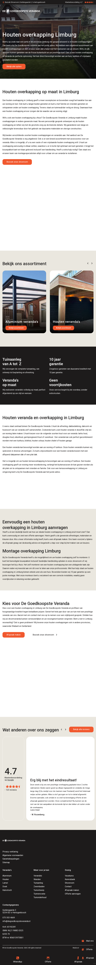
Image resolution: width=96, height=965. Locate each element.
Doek (4, 886)
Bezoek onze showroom (17, 162)
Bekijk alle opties (14, 66)
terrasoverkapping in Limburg (72, 468)
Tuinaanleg (38, 883)
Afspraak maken (13, 635)
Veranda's (38, 876)
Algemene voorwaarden (12, 855)
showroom (77, 561)
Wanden (37, 879)
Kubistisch (7, 890)
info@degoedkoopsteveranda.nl (16, 921)
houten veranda (13, 447)
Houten (5, 879)
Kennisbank (70, 879)
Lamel (5, 883)
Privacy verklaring (10, 851)
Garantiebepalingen (10, 859)
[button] (87, 263)
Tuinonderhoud (40, 897)
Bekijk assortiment (16, 328)
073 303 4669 (8, 917)
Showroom (69, 883)
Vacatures (69, 876)
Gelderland (26, 626)
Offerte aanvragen (73, 894)
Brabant (15, 626)
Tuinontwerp (39, 890)
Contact (68, 886)
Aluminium (7, 876)
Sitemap (6, 862)
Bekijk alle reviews (81, 729)
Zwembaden (39, 886)
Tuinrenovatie (39, 894)
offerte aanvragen (36, 535)
